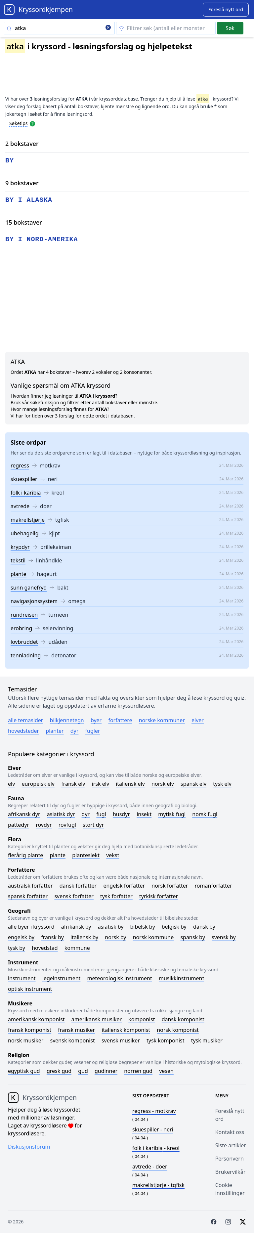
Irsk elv (100, 783)
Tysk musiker (207, 1040)
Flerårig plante (25, 855)
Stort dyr (93, 824)
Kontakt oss (229, 1132)
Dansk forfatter (78, 885)
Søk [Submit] (230, 28)
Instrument (22, 978)
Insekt (144, 814)
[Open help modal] (32, 123)
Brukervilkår (230, 1171)
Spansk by (192, 937)
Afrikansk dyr (24, 814)
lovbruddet (24, 641)
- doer (149, 1166)
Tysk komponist (165, 1040)
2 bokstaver (22, 144)
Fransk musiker (76, 1030)
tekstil (18, 560)
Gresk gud (59, 1071)
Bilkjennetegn (67, 720)
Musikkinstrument (181, 978)
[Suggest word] (226, 10)
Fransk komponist (29, 1030)
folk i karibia (26, 492)
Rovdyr (44, 824)
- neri (152, 1129)
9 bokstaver (22, 183)
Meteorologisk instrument (119, 978)
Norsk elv (162, 783)
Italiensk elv (130, 783)
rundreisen (24, 614)
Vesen (166, 1071)
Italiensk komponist (126, 1030)
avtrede (20, 506)
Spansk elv (193, 783)
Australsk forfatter (30, 885)
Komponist (141, 1019)
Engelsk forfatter (124, 885)
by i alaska (28, 200)
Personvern (229, 1158)
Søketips (18, 123)
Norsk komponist (178, 1030)
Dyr (74, 730)
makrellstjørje (28, 519)
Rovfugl (67, 824)
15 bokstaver (23, 222)
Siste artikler (230, 1145)
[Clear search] (108, 28)
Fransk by (52, 937)
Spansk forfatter (28, 896)
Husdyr (121, 814)
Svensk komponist (72, 1040)
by (9, 160)
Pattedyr (18, 824)
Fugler (92, 730)
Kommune (77, 947)
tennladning (26, 655)
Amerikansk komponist (36, 1019)
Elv (11, 783)
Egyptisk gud (24, 1071)
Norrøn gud (138, 1071)
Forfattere (120, 720)
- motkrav (154, 1111)
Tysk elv (222, 783)
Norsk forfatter (169, 885)
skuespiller (24, 479)
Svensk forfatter (74, 896)
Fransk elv (73, 783)
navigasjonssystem (34, 601)
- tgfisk (158, 1185)
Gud (83, 1071)
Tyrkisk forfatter (158, 896)
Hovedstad (45, 947)
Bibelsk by (142, 926)
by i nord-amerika (41, 239)
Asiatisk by (111, 926)
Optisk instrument (30, 988)
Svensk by (224, 937)
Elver (197, 720)
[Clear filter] (166, 28)
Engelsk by (21, 937)
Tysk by (16, 947)
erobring (21, 628)
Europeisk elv (38, 783)
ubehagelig (25, 533)
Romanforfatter (213, 885)
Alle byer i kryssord (31, 926)
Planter (55, 730)
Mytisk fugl (172, 814)
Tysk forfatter (116, 896)
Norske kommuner (162, 720)
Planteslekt (86, 855)
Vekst (112, 855)
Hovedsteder (23, 730)
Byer (96, 720)
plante (18, 574)
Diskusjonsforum (29, 1146)
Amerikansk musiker (96, 1019)
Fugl (101, 814)
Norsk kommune (153, 937)
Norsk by (115, 937)
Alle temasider (25, 720)
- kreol (156, 1148)
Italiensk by (84, 937)
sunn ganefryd (29, 587)
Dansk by (204, 926)
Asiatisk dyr (61, 814)
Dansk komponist (183, 1019)
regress (20, 465)
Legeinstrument (61, 978)
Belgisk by (174, 926)
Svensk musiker (121, 1040)
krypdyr (20, 546)
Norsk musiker (25, 1040)
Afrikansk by (76, 926)
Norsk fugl (204, 814)
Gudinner (106, 1071)
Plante (57, 855)
